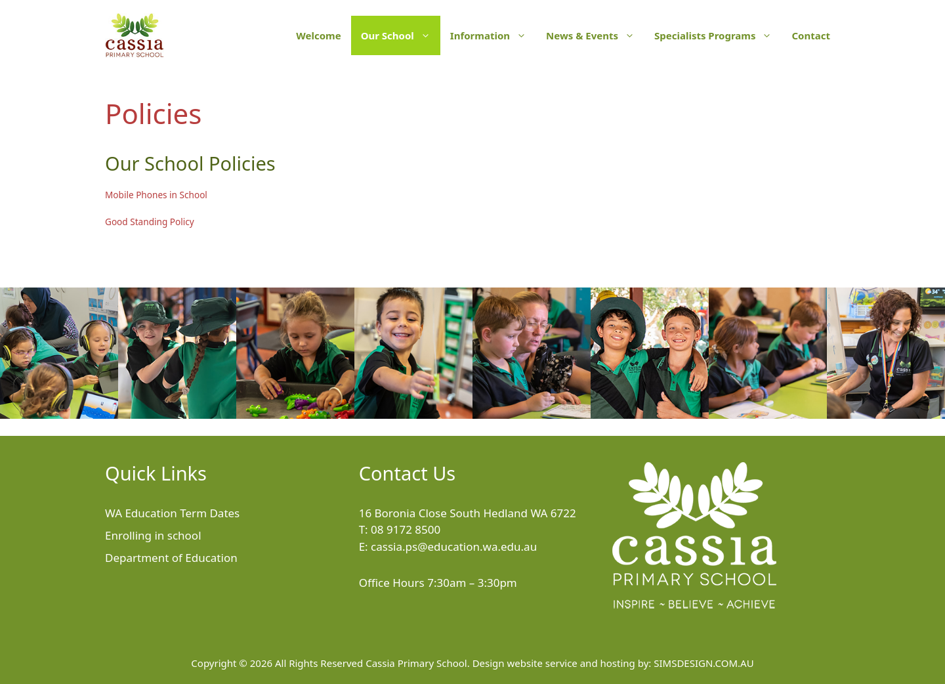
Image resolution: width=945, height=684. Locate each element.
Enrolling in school (153, 535)
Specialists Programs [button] (718, 35)
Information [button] (493, 35)
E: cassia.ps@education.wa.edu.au (448, 546)
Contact (810, 35)
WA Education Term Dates (172, 513)
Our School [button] (400, 35)
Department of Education (171, 557)
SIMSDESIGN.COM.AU (703, 663)
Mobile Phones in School (156, 194)
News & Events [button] (595, 35)
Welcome (318, 35)
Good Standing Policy (149, 221)
